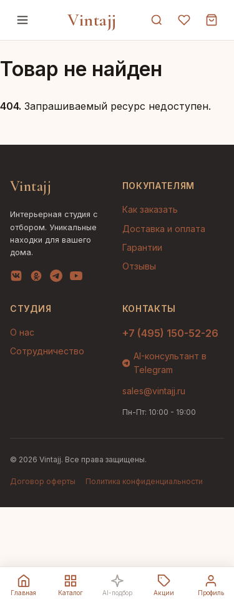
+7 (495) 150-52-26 (170, 333)
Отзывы (139, 266)
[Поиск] (156, 19)
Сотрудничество (47, 351)
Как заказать (150, 209)
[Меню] (22, 19)
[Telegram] (56, 278)
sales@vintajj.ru (153, 391)
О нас (22, 332)
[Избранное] (184, 19)
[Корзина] (211, 19)
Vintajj (92, 20)
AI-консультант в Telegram (164, 363)
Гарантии (142, 247)
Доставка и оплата (163, 228)
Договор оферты (43, 481)
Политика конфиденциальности (144, 481)
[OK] (36, 278)
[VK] (16, 278)
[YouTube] (76, 278)
